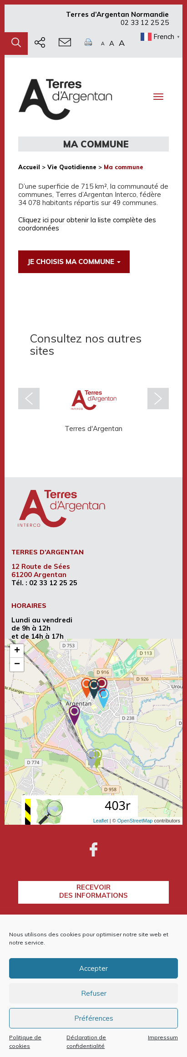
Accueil (29, 167)
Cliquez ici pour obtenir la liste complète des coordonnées (87, 223)
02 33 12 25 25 (145, 22)
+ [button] (17, 651)
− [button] (17, 664)
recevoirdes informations (93, 891)
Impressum (163, 1037)
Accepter (93, 968)
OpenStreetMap (135, 820)
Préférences (93, 1018)
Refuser (93, 993)
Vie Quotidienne (71, 167)
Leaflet (100, 820)
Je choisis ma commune (74, 261)
